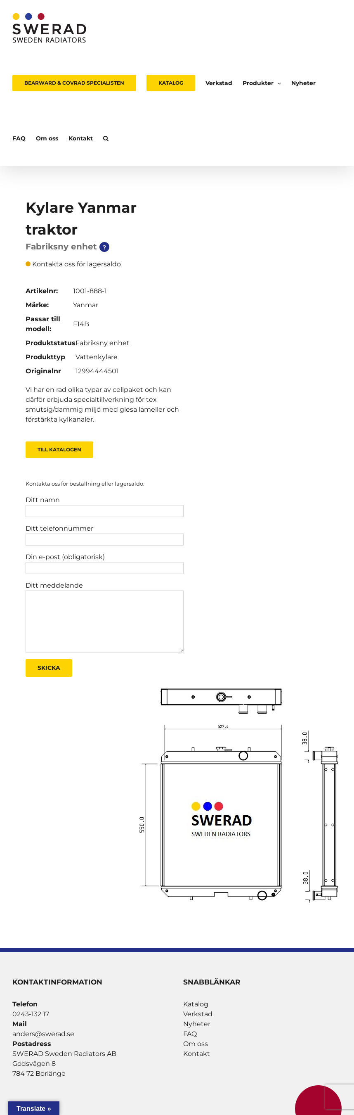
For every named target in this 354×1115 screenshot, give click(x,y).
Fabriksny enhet (103, 343)
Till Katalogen (59, 449)
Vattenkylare (97, 357)
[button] (106, 138)
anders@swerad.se (43, 1034)
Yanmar (85, 305)
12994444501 (97, 371)
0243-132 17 (30, 1014)
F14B (81, 324)
